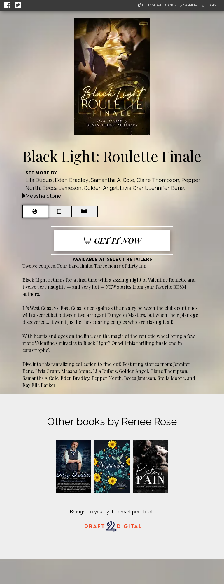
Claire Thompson (157, 180)
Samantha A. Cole (112, 180)
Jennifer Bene (166, 188)
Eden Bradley (71, 180)
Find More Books (156, 5)
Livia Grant (133, 188)
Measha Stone (43, 196)
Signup (187, 5)
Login (208, 5)
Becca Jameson (61, 188)
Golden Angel (101, 188)
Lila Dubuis (38, 180)
